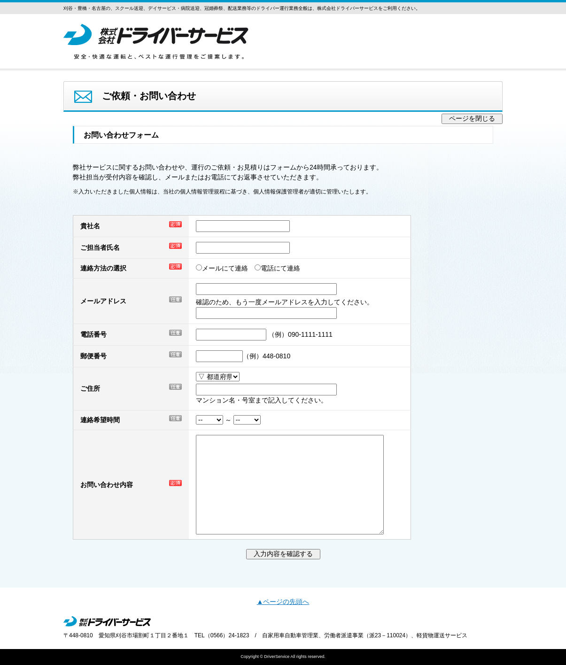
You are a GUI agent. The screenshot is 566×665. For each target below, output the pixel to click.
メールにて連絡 (225, 268)
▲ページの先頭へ (283, 601)
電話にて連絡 (281, 268)
